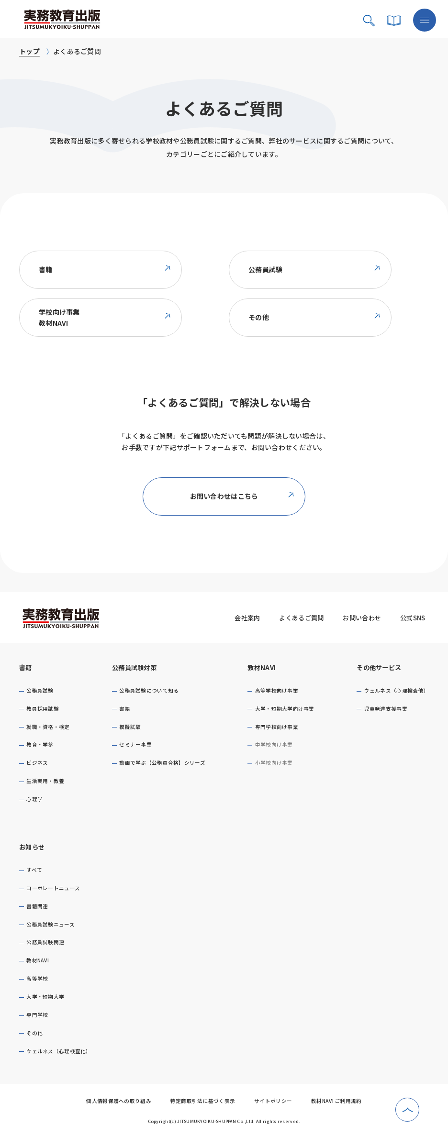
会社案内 (247, 617)
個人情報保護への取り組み (118, 1100)
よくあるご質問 (301, 617)
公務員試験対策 (134, 667)
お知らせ (32, 846)
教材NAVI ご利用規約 (336, 1100)
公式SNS (412, 617)
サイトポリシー (273, 1100)
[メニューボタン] (424, 20)
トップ (29, 51)
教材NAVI (261, 667)
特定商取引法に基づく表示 (202, 1100)
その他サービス (379, 667)
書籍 (25, 667)
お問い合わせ (362, 617)
